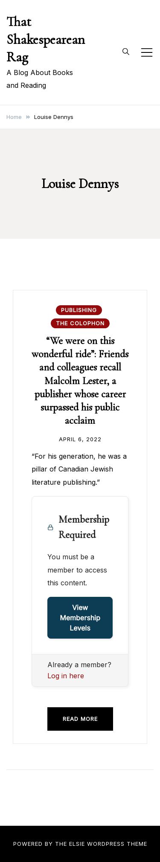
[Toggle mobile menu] (147, 52)
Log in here (65, 675)
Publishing (79, 310)
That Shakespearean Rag (45, 39)
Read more (80, 718)
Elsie (77, 843)
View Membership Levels (80, 617)
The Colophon (80, 323)
